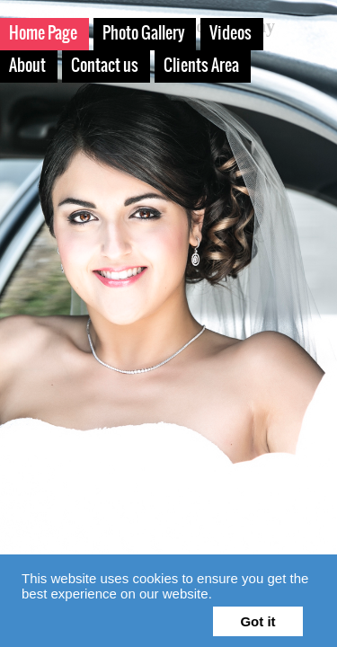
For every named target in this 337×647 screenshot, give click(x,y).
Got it (257, 621)
